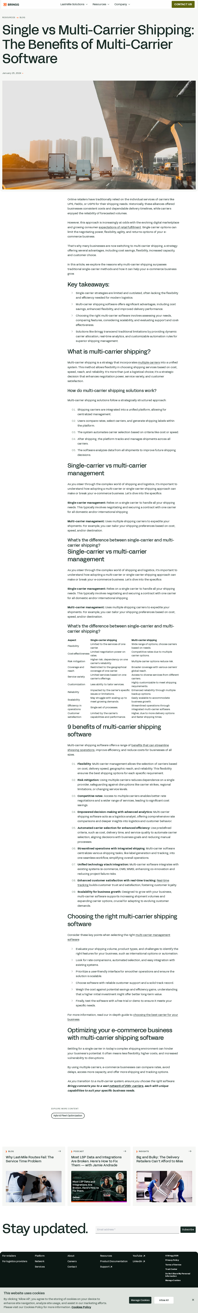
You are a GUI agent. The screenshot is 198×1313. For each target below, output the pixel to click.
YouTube (139, 1256)
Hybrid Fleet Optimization (68, 1115)
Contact (72, 1267)
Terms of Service (173, 1264)
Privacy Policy (172, 1260)
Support (106, 1267)
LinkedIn (139, 1261)
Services (40, 1267)
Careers (72, 1261)
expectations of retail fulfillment (120, 227)
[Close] (193, 1299)
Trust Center (171, 1269)
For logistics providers (14, 1261)
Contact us (183, 4)
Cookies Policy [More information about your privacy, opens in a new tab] (81, 1307)
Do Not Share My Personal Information (177, 1274)
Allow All (163, 1300)
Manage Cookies (173, 1280)
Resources (8, 17)
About (71, 1256)
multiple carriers (149, 362)
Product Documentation (114, 1261)
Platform (40, 1256)
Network (39, 1261)
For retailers (9, 1256)
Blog (22, 17)
